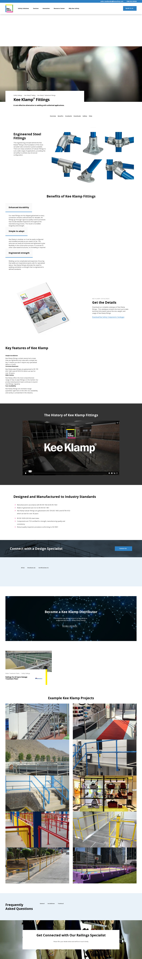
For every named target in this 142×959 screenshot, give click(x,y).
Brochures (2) (31, 568)
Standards (68, 116)
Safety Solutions (23, 8)
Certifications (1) (43, 568)
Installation (51, 903)
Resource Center (59, 8)
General (42, 903)
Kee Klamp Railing (30, 95)
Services (36, 8)
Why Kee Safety (74, 8)
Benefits (60, 116)
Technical (61, 903)
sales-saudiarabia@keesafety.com (111, 1)
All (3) (22, 568)
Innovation (46, 8)
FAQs (90, 116)
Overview (53, 116)
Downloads (77, 116)
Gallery (85, 116)
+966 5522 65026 (131, 1)
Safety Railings (17, 95)
